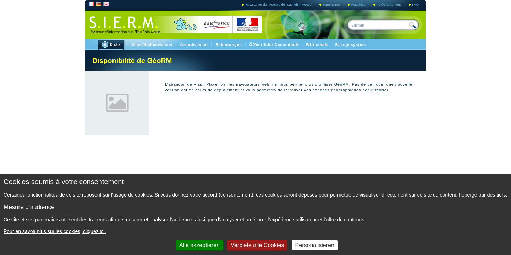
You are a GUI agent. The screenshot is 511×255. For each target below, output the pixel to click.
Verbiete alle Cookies (257, 245)
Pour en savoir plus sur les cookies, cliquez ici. (55, 231)
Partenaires (332, 4)
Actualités (358, 4)
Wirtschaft (317, 44)
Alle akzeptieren (199, 245)
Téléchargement (389, 4)
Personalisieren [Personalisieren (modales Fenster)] (314, 245)
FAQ (415, 4)
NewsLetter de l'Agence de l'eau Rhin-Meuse (279, 4)
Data (111, 44)
